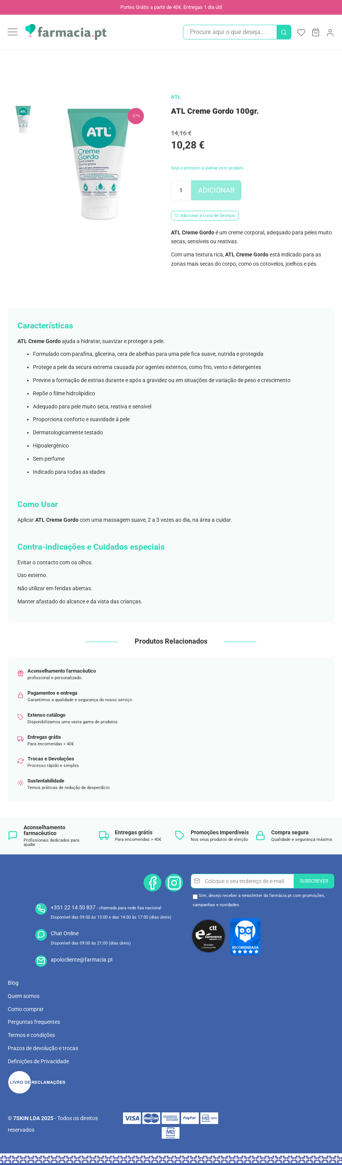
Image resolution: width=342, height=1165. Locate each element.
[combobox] (237, 32)
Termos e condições (31, 1035)
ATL (176, 97)
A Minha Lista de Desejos (301, 32)
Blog (13, 983)
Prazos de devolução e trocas (43, 1048)
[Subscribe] (314, 881)
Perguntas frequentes (34, 1022)
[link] (330, 31)
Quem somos (23, 996)
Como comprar (26, 1009)
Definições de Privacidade (38, 1061)
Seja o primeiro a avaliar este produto (207, 168)
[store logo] (65, 32)
